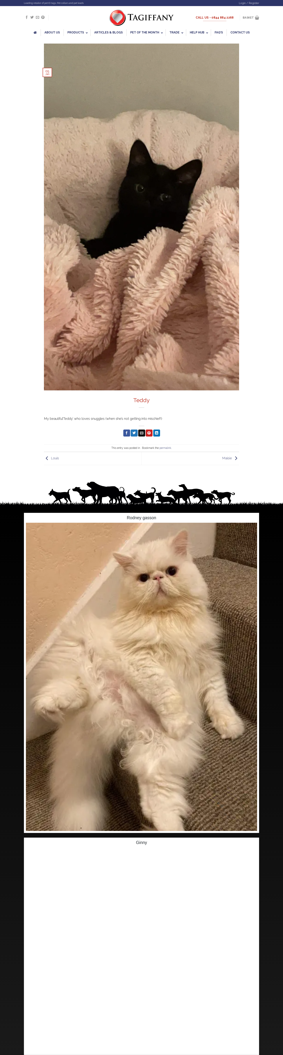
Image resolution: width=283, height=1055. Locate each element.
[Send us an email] (37, 17)
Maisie (230, 458)
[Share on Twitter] (134, 433)
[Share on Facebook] (126, 433)
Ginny (141, 842)
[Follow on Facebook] (26, 17)
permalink (165, 447)
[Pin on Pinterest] (149, 433)
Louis (51, 458)
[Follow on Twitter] (32, 17)
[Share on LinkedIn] (156, 433)
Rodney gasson (141, 517)
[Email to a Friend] (141, 433)
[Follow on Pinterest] (42, 17)
